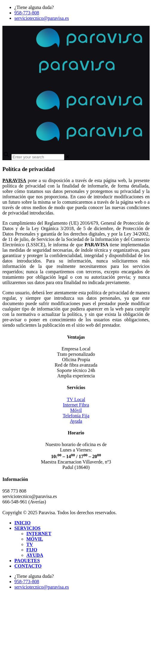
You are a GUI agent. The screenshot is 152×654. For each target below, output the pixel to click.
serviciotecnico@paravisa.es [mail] (41, 18)
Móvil (76, 410)
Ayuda (76, 421)
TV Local (76, 399)
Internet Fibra (76, 404)
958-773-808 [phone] (26, 12)
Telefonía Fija (76, 415)
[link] (67, 156)
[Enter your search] (37, 157)
